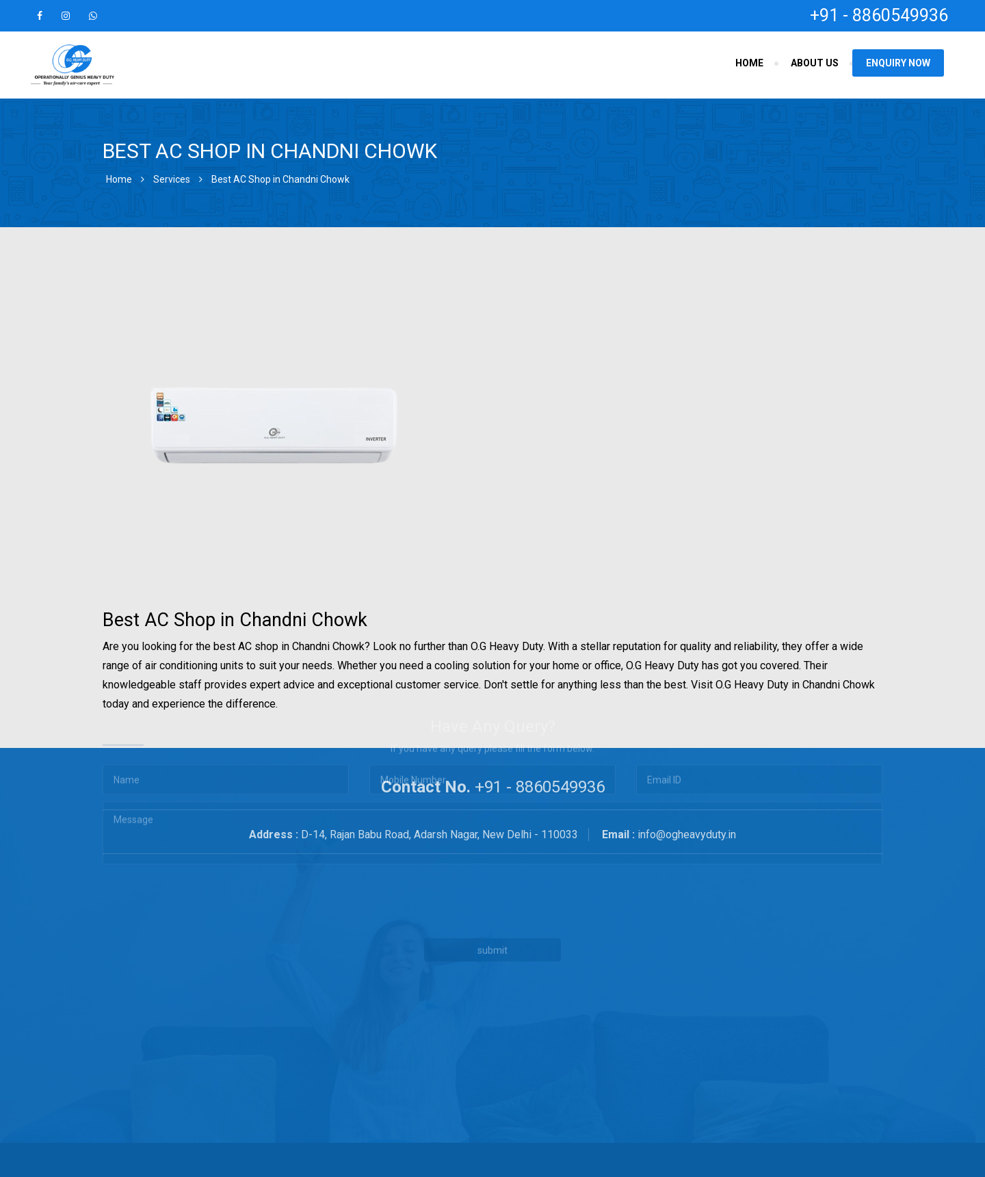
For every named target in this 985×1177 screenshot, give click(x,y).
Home (749, 62)
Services (171, 179)
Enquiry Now (898, 62)
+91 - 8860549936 (879, 15)
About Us (815, 62)
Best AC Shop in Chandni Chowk (280, 179)
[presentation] (395, 827)
